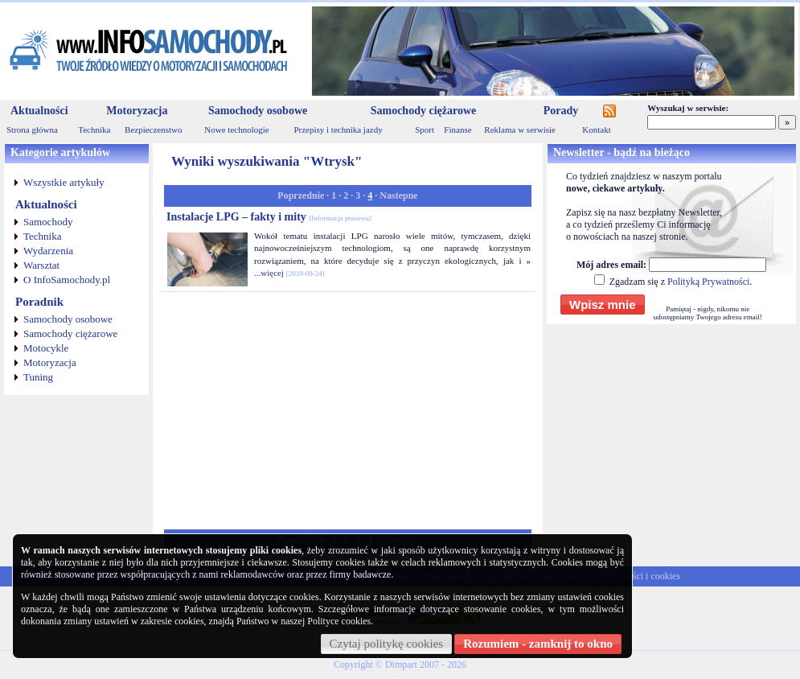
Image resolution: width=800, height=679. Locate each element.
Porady (561, 111)
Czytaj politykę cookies (387, 643)
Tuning (38, 377)
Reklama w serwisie (520, 129)
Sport (424, 129)
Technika (94, 129)
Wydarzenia (48, 251)
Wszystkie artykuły (64, 182)
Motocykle (45, 348)
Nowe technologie (236, 129)
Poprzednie (300, 195)
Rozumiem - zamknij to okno (538, 643)
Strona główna (32, 129)
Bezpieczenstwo (153, 129)
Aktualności (39, 111)
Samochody (47, 222)
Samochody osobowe (257, 111)
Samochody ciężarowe (424, 111)
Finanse (457, 129)
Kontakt (596, 129)
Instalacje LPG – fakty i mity (268, 217)
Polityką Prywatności (708, 281)
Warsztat (41, 265)
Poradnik (39, 301)
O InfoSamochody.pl (66, 280)
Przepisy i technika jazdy (337, 129)
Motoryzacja (136, 111)
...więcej (269, 273)
